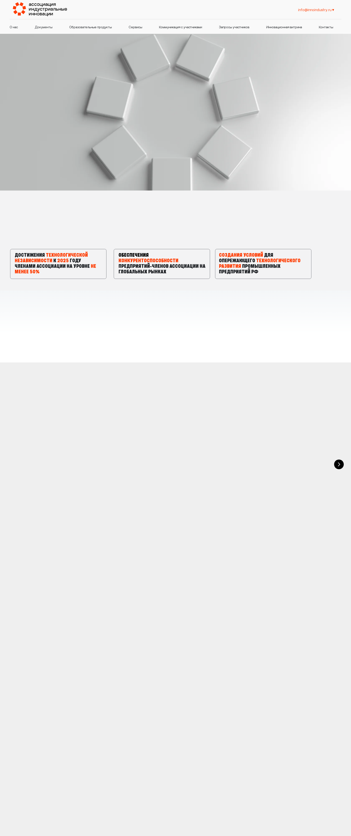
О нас (14, 27)
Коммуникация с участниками (180, 27)
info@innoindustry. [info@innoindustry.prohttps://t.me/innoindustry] (313, 9)
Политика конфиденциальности (275, 805)
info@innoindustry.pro (295, 741)
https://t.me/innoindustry (300, 752)
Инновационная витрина (284, 27)
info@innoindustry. (177, 804)
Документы (43, 27)
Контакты (326, 27)
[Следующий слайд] (339, 415)
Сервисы (135, 27)
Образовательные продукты (90, 27)
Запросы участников (234, 27)
